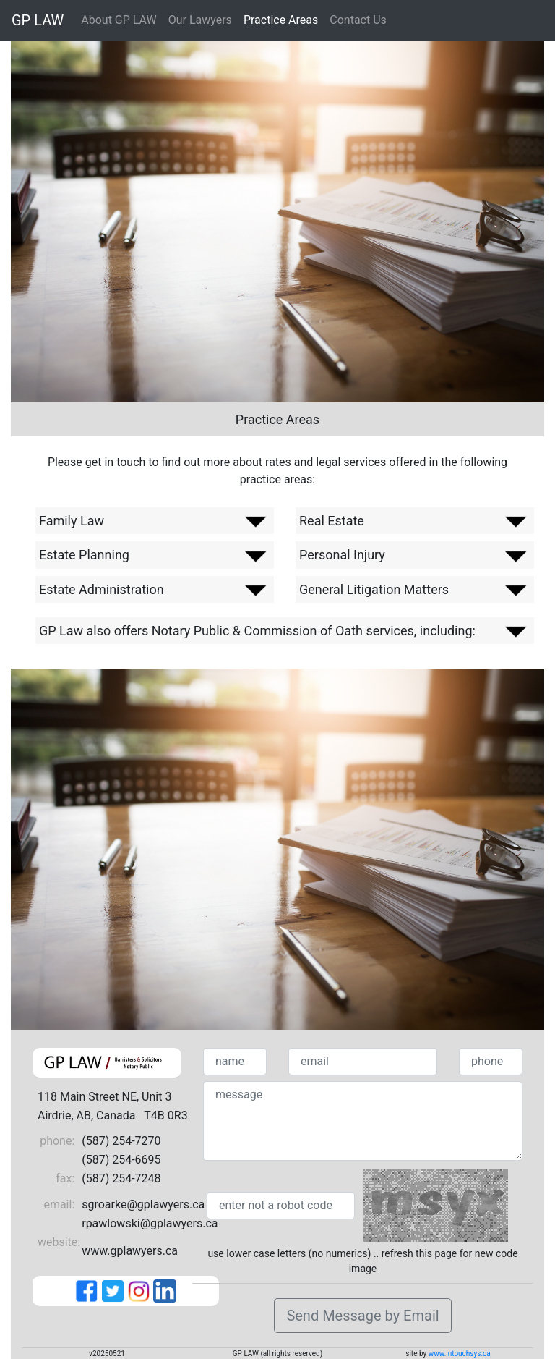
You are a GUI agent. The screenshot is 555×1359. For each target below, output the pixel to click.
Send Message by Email (362, 1315)
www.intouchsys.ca (460, 1354)
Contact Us (358, 20)
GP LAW (38, 20)
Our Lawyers (200, 20)
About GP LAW (118, 20)
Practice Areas (281, 20)
